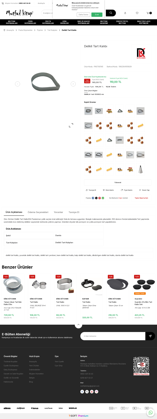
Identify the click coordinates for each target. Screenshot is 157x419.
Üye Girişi (58, 366)
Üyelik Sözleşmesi (11, 366)
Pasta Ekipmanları (48, 22)
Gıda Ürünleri (64, 22)
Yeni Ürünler (34, 366)
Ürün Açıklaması (14, 212)
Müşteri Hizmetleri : (16, 3)
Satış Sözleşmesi (10, 370)
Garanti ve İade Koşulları (13, 374)
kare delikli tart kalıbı (65, 255)
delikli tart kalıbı (12, 255)
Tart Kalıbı (34, 302)
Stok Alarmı (108, 190)
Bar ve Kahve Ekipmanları (84, 22)
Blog (31, 382)
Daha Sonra (83, 14)
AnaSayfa (41, 3)
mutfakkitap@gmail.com (89, 386)
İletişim (32, 378)
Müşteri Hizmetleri (36, 374)
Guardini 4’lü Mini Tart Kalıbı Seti (143, 303)
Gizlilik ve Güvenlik (11, 378)
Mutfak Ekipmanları (12, 22)
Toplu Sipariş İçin (141, 198)
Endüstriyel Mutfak (122, 22)
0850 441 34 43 (86, 374)
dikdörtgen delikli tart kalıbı (103, 255)
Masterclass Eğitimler (143, 22)
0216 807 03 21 (86, 378)
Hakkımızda (8, 382)
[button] (18, 83)
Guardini (138, 299)
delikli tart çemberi (48, 255)
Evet (97, 14)
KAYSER (85, 299)
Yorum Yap (144, 190)
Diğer (120, 198)
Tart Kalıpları (52, 30)
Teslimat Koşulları (10, 361)
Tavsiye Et (91, 190)
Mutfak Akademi (104, 22)
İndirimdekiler (34, 370)
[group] (45, 84)
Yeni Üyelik (59, 361)
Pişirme (40, 30)
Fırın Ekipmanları (30, 22)
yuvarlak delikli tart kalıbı (29, 255)
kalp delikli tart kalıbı (83, 255)
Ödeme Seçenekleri (38, 212)
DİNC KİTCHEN (10, 299)
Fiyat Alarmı (126, 190)
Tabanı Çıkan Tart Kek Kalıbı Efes (13, 303)
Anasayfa (9, 30)
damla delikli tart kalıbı (124, 255)
